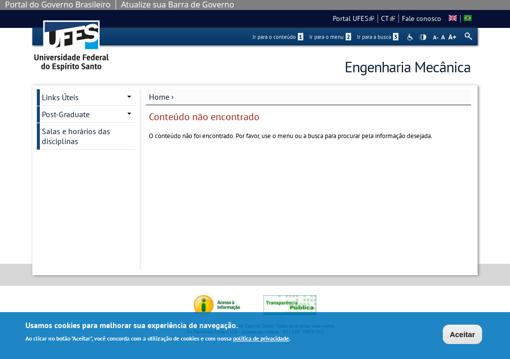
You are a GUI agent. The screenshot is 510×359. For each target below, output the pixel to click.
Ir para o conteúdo (278, 36)
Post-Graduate (66, 114)
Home (159, 97)
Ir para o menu (330, 36)
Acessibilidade (411, 37)
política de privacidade (261, 338)
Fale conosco (421, 18)
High (422, 37)
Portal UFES (353, 18)
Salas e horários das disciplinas (76, 136)
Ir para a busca (377, 36)
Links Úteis (60, 97)
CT (388, 18)
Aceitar (462, 334)
